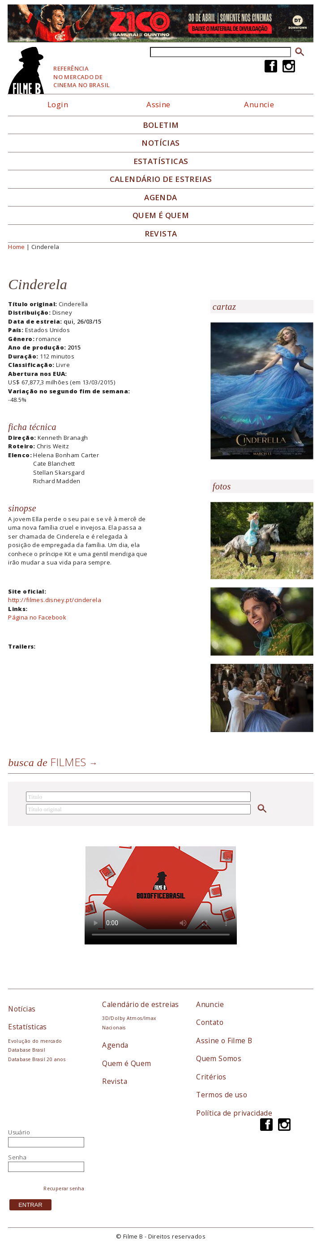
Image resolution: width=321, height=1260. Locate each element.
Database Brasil (26, 1050)
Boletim (161, 125)
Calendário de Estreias (161, 179)
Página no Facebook (37, 617)
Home (16, 247)
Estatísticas (160, 161)
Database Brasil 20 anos (36, 1059)
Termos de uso (221, 1095)
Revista (161, 233)
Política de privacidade (234, 1113)
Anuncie (259, 104)
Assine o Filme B (224, 1040)
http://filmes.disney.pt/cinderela (54, 600)
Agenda (160, 197)
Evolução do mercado (35, 1041)
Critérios (211, 1077)
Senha (17, 1157)
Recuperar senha (63, 1188)
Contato (209, 1022)
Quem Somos (218, 1058)
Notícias (160, 143)
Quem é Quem (126, 1063)
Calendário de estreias (140, 1004)
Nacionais (114, 1027)
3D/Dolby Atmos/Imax (129, 1018)
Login (57, 104)
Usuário (19, 1132)
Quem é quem (161, 215)
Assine (158, 104)
